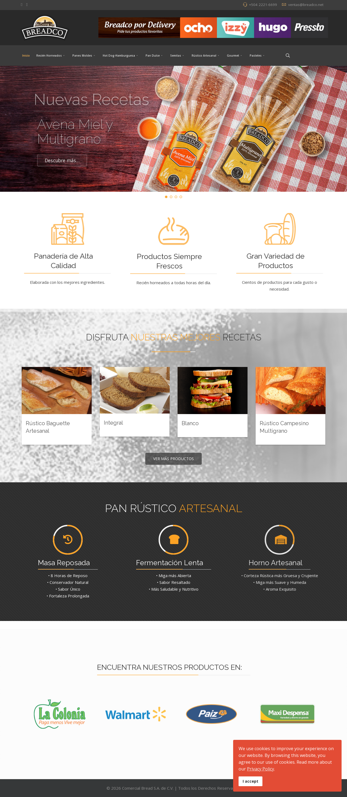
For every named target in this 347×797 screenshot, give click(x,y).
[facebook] (21, 4)
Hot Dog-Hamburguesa (119, 55)
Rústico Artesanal (204, 55)
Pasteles (256, 55)
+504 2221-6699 (263, 4)
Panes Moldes (82, 55)
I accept (250, 781)
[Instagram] (26, 4)
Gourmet (233, 55)
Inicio (26, 55)
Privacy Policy (260, 769)
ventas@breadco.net (305, 4)
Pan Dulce (153, 55)
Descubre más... (62, 160)
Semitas (175, 55)
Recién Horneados (49, 55)
